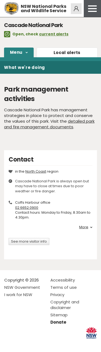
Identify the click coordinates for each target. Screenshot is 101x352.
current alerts (53, 34)
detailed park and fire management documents (49, 124)
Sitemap (59, 315)
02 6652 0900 (26, 207)
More (85, 227)
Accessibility (62, 280)
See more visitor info (29, 241)
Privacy (57, 294)
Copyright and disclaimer (64, 304)
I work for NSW (18, 294)
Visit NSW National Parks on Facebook (9, 343)
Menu (16, 52)
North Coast (35, 171)
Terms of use (63, 287)
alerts (67, 52)
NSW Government (22, 287)
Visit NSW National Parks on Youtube (32, 343)
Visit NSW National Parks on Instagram (21, 343)
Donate (58, 322)
